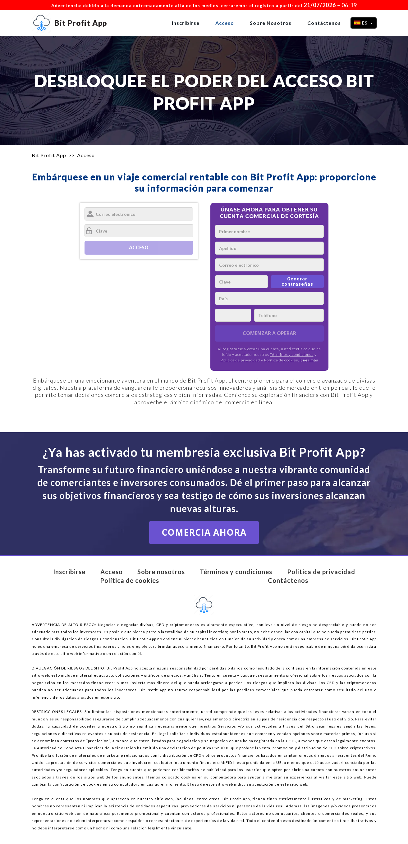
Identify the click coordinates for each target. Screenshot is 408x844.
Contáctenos (324, 23)
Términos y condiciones (292, 354)
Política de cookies (281, 360)
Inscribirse (185, 23)
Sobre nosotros (270, 23)
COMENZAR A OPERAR (269, 333)
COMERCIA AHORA (204, 532)
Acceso (224, 23)
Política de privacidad (240, 360)
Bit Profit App (49, 155)
